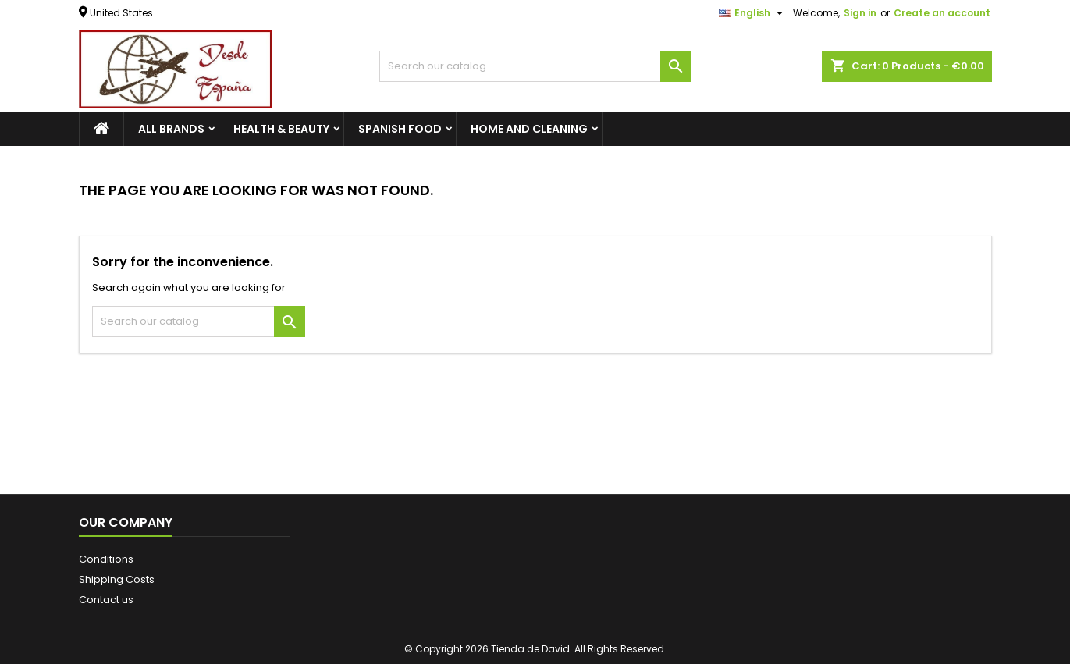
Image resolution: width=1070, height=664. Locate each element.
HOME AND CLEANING (529, 129)
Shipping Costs (117, 579)
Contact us (106, 599)
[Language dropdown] (753, 13)
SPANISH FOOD (400, 129)
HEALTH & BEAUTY (281, 129)
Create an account (942, 13)
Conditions (106, 559)
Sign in (860, 13)
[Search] (535, 66)
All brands (171, 129)
